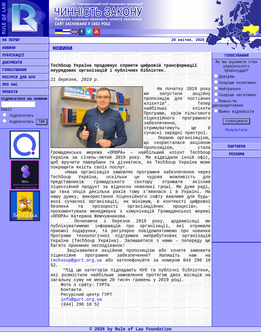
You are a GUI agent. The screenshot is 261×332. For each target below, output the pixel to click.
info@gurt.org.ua (81, 299)
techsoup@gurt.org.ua (76, 260)
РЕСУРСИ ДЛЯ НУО (17, 77)
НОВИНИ (7, 48)
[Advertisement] (236, 195)
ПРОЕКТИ (9, 92)
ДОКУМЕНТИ (11, 63)
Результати (236, 130)
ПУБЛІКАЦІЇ (12, 55)
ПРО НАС (9, 85)
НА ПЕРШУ (10, 40)
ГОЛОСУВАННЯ (13, 70)
